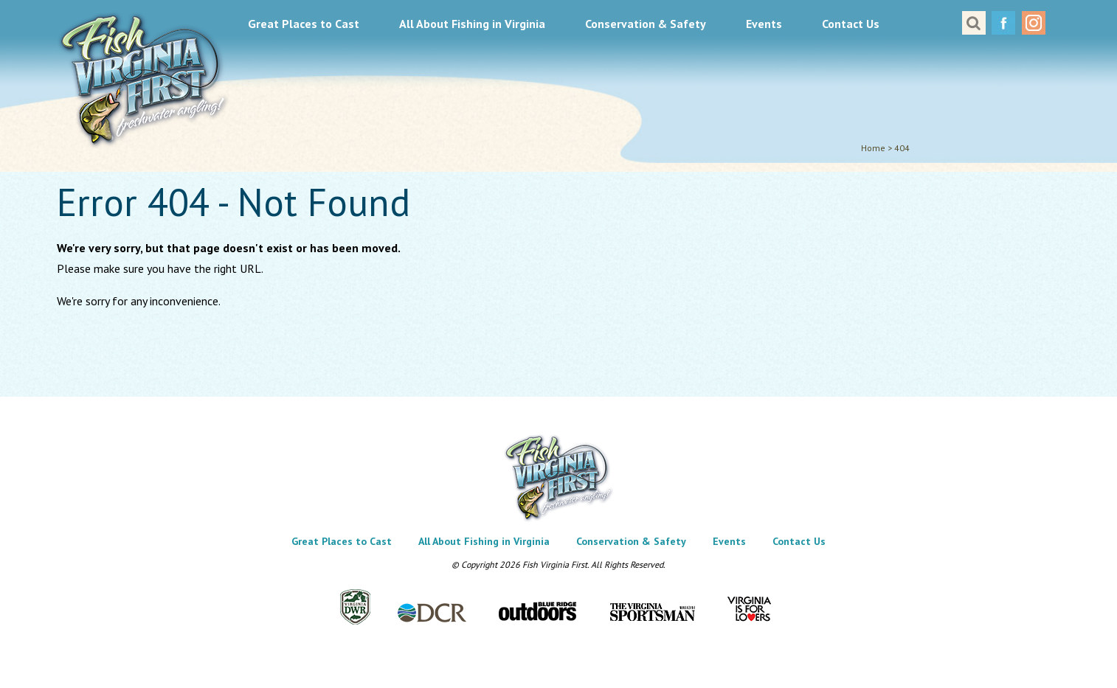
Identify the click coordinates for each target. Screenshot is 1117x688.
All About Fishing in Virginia (472, 23)
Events (764, 23)
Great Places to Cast (303, 23)
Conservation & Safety (645, 23)
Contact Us (850, 23)
